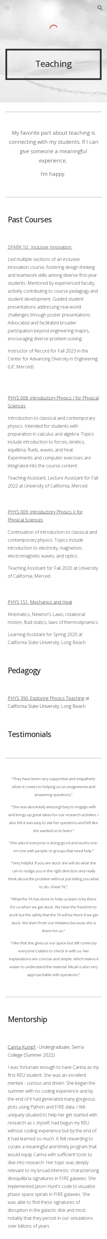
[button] (7, 8)
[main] (53, 64)
